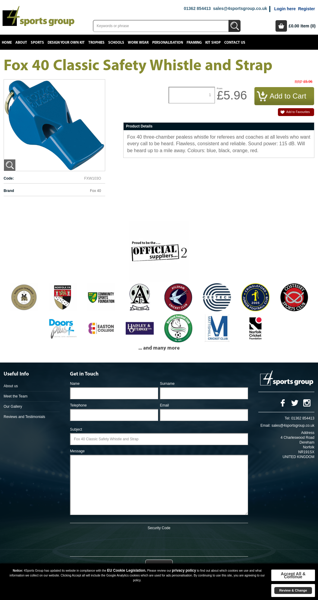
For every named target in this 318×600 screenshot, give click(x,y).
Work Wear (138, 42)
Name (75, 384)
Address (307, 433)
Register (306, 8)
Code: (9, 178)
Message (77, 451)
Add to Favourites (298, 112)
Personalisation (167, 42)
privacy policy (184, 570)
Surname (167, 384)
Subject (76, 429)
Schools (116, 42)
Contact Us (234, 42)
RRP (298, 82)
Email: (265, 425)
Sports (37, 42)
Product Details (139, 126)
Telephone (78, 405)
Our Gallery (13, 406)
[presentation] (159, 542)
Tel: (287, 418)
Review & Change (293, 590)
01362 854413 (197, 8)
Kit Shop (213, 42)
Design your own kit (66, 42)
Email (164, 405)
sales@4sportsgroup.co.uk (240, 8)
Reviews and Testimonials (24, 417)
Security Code (159, 528)
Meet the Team (15, 396)
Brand (9, 191)
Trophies (96, 42)
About (21, 42)
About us (11, 386)
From (219, 88)
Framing (194, 42)
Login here (285, 8)
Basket (281, 26)
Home (7, 42)
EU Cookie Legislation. (126, 570)
